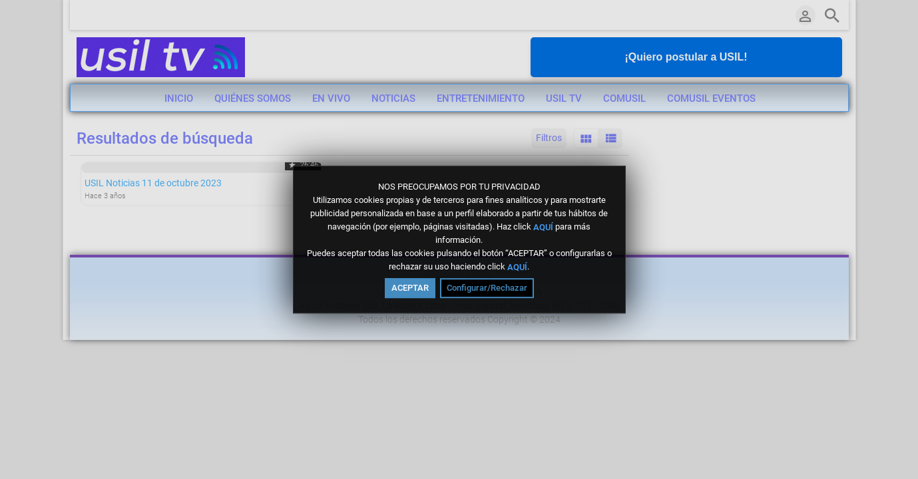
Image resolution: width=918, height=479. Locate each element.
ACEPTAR (410, 288)
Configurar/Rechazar (487, 288)
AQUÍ (543, 227)
